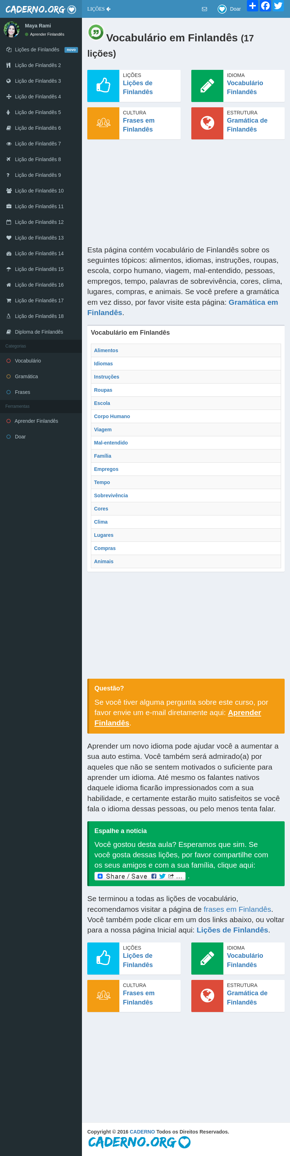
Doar (16, 437)
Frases (18, 392)
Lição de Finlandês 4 (33, 96)
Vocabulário (23, 361)
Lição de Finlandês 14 (35, 253)
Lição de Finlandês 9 (33, 175)
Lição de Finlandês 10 (35, 191)
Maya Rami (38, 26)
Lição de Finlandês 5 (33, 112)
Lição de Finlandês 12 (35, 222)
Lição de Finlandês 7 (33, 144)
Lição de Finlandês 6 (33, 128)
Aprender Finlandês (44, 34)
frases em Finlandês (237, 909)
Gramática (22, 376)
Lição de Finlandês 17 (35, 300)
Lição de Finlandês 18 (35, 316)
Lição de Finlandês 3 (33, 81)
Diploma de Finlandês (34, 332)
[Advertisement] (186, 195)
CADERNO (142, 1132)
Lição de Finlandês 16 (35, 285)
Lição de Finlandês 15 (35, 269)
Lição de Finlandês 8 (33, 159)
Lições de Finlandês (232, 930)
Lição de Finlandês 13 (35, 238)
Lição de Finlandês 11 (35, 206)
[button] (99, 9)
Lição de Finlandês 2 (33, 65)
